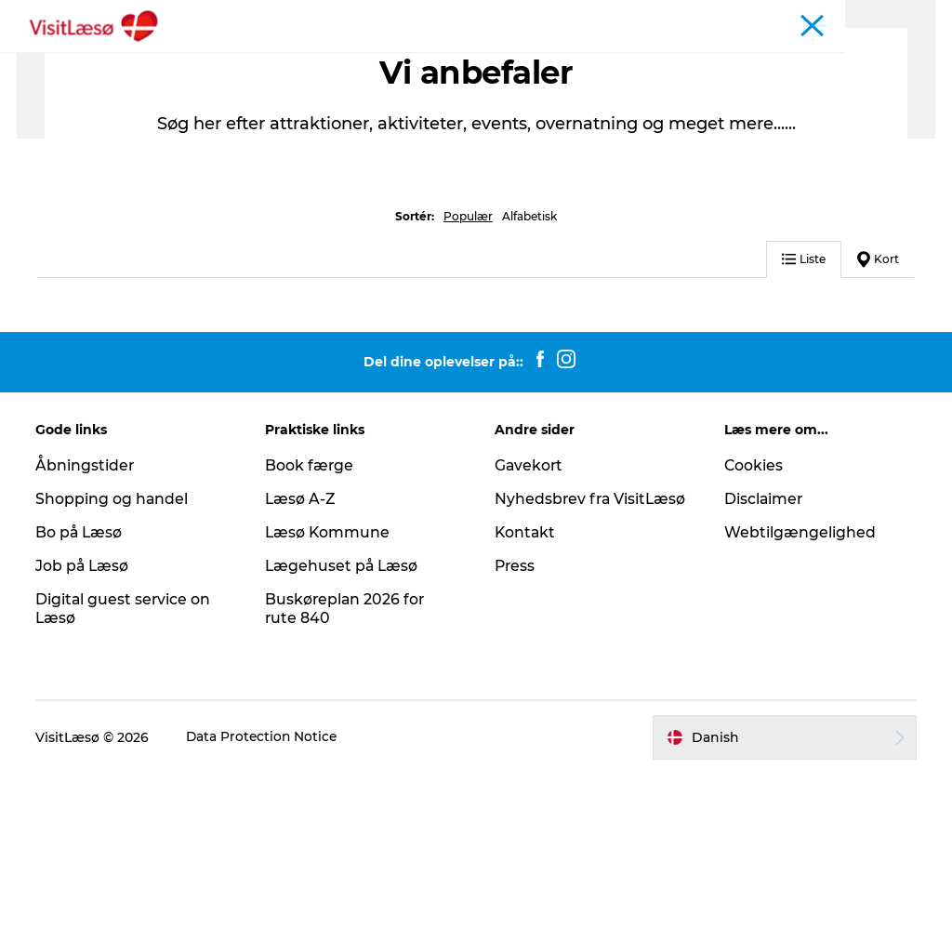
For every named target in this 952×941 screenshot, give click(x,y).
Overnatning (434, 60)
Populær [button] (468, 384)
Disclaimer (763, 666)
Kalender (765, 17)
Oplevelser (324, 60)
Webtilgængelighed (799, 700)
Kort (878, 426)
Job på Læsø (84, 733)
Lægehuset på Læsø (343, 733)
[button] (783, 904)
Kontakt (526, 719)
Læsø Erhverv (896, 17)
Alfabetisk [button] (529, 384)
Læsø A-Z (301, 666)
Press (515, 752)
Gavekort (529, 633)
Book (240, 60)
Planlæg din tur (560, 60)
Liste (804, 426)
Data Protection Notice (265, 904)
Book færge (310, 633)
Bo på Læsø (81, 700)
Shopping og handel (114, 666)
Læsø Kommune (329, 700)
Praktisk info (686, 60)
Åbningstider (686, 17)
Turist (824, 17)
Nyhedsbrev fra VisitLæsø (554, 676)
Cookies (753, 633)
